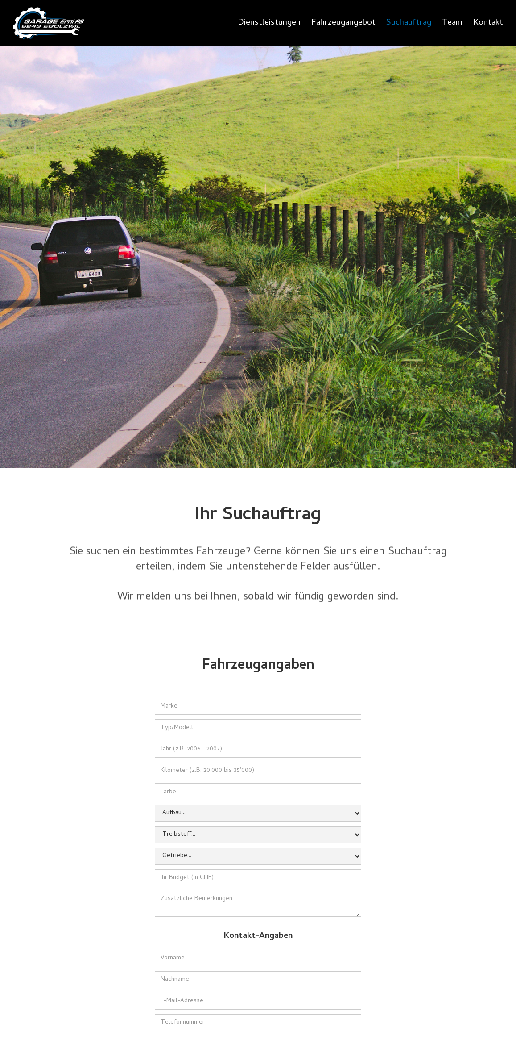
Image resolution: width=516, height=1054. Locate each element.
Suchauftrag (408, 23)
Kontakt (488, 23)
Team (452, 23)
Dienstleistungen (269, 23)
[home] (48, 23)
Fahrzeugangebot (343, 23)
